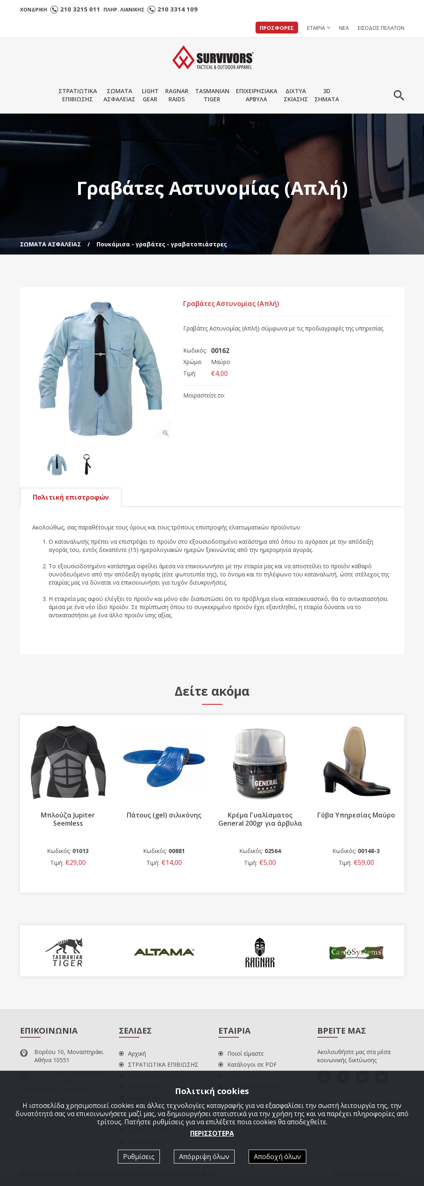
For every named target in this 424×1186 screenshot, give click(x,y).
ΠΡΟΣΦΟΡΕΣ (277, 27)
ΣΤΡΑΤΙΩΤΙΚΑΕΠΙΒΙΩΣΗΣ (77, 95)
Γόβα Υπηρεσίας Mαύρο (356, 815)
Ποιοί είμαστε (241, 1053)
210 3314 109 (177, 9)
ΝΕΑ (344, 27)
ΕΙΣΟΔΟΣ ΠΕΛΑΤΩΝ (381, 27)
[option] (101, 368)
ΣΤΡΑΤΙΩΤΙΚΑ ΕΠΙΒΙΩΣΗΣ (158, 1064)
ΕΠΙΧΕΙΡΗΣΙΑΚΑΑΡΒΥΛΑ (256, 95)
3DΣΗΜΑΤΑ (326, 95)
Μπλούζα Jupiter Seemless (68, 819)
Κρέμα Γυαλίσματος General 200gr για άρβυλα (260, 819)
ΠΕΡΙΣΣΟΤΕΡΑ (212, 1133)
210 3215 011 (80, 9)
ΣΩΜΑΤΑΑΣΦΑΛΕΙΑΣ (119, 95)
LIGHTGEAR (150, 95)
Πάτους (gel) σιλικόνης (164, 815)
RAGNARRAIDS (176, 95)
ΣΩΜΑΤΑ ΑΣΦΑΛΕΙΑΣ (50, 244)
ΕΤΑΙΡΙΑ (316, 27)
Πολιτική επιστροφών (71, 497)
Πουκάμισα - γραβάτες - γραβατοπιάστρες (161, 244)
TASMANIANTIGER (212, 95)
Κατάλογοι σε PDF (247, 1064)
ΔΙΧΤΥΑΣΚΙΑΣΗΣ (296, 95)
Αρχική (132, 1053)
